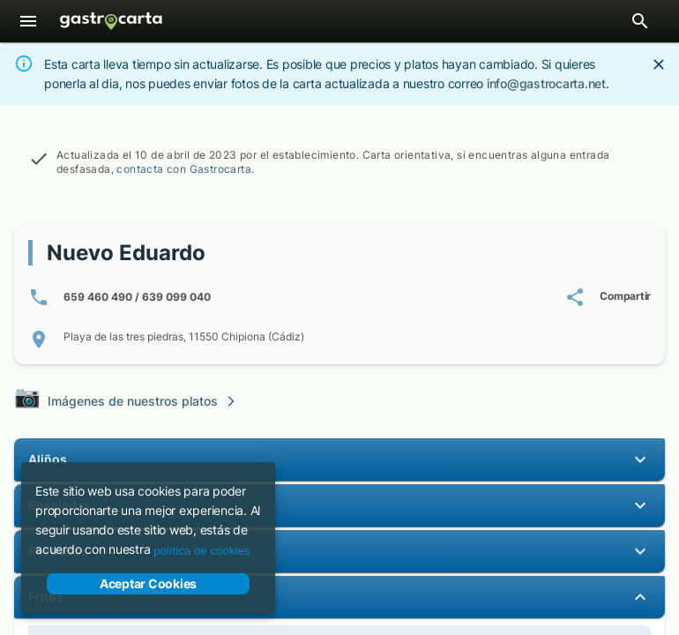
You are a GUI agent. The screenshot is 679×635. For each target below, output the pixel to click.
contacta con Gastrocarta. (185, 169)
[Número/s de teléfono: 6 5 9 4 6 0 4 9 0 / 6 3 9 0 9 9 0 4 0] (119, 297)
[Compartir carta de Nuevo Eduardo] (607, 297)
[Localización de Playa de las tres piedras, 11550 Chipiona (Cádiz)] (339, 339)
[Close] (658, 64)
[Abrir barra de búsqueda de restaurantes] (640, 21)
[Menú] (28, 21)
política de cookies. (203, 550)
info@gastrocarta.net (546, 83)
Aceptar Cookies (148, 584)
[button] (339, 459)
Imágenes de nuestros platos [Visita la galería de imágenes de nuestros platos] (125, 399)
